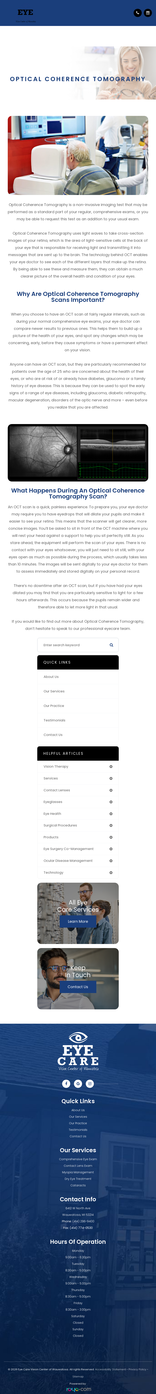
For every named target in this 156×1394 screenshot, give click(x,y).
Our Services (54, 691)
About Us (51, 676)
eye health (52, 813)
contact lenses (57, 790)
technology (53, 872)
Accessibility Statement (110, 1369)
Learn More (78, 921)
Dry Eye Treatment (78, 1179)
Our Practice (54, 705)
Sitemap (78, 1376)
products (51, 837)
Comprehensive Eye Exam (78, 1159)
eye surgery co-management (69, 848)
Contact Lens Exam (78, 1166)
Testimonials (54, 720)
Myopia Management (78, 1172)
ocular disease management (68, 860)
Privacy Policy (137, 1369)
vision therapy (56, 766)
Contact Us (53, 734)
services (51, 778)
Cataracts (78, 1185)
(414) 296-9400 (83, 1221)
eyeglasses (53, 801)
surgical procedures (60, 825)
